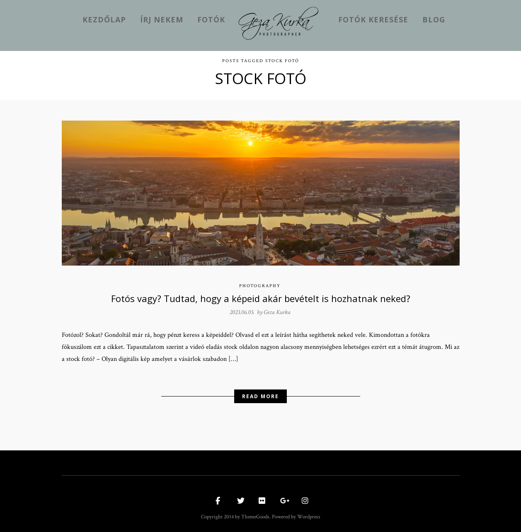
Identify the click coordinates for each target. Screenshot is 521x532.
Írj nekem (161, 19)
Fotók (211, 19)
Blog (433, 19)
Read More (260, 394)
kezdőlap (104, 19)
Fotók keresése (373, 19)
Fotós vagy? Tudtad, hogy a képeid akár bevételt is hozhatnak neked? (260, 296)
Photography (260, 284)
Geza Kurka (277, 310)
